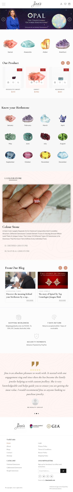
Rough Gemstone (12, 471)
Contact (9, 452)
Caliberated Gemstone (14, 467)
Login (40, 443)
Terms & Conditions (44, 449)
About (9, 446)
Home (9, 443)
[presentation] (3, 19)
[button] (35, 413)
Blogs (8, 449)
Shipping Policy (43, 456)
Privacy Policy (42, 446)
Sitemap (9, 456)
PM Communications (55, 488)
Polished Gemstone (13, 464)
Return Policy (42, 452)
